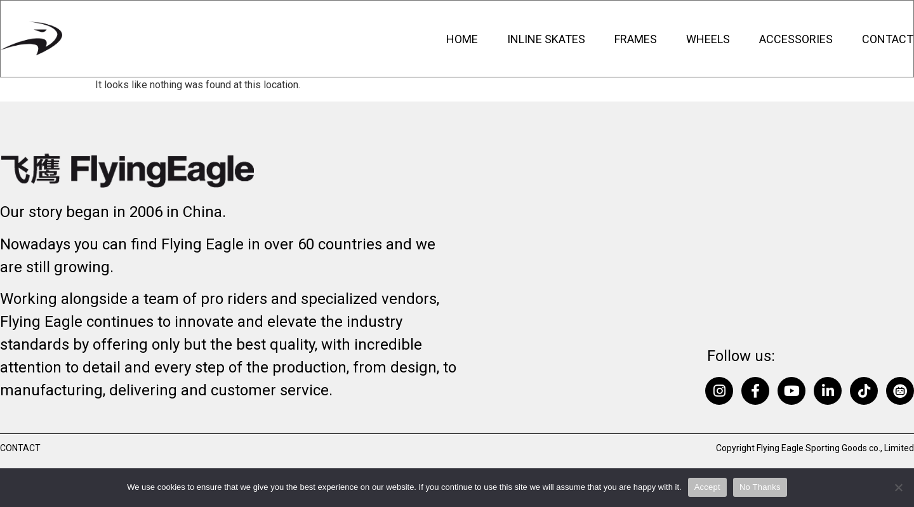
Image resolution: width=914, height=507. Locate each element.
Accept (707, 487)
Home (462, 39)
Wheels (708, 39)
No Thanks (760, 487)
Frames (635, 39)
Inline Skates (546, 39)
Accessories (796, 39)
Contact (887, 39)
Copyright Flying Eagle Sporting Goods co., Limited (815, 448)
